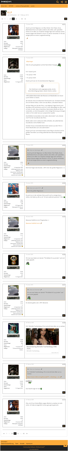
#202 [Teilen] (63, 58)
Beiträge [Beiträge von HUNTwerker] (6, 76)
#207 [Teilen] (63, 285)
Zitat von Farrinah (34, 290)
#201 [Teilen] (63, 24)
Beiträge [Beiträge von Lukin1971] (6, 164)
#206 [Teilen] (63, 254)
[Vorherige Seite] (2, 19)
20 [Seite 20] (10, 19)
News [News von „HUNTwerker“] (5, 80)
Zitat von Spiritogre (34, 150)
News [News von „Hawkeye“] (5, 345)
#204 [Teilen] (63, 183)
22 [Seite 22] (16, 19)
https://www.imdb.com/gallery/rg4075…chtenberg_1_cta (43, 377)
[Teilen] (65, 19)
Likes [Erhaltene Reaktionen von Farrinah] (5, 271)
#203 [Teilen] (63, 145)
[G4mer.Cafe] (6, 2)
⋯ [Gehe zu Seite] (7, 19)
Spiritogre (30, 61)
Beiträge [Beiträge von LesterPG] (6, 202)
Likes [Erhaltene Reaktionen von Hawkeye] (5, 339)
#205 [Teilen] (63, 216)
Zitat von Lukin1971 (35, 188)
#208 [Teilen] (63, 323)
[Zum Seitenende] (65, 445)
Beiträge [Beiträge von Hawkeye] (6, 341)
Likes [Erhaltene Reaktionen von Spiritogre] (5, 41)
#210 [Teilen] (63, 400)
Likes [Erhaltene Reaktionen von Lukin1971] (5, 162)
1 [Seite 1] (6, 433)
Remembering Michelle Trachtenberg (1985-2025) (42, 348)
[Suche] (57, 2)
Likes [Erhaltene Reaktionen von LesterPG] (5, 200)
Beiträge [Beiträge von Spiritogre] (6, 43)
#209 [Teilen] (63, 364)
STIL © (34, 449)
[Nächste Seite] (25, 19)
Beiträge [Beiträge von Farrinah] (6, 273)
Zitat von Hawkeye (34, 369)
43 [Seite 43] (22, 19)
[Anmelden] (61, 2)
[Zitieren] (63, 50)
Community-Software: (34, 447)
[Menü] (66, 2)
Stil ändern (4, 441)
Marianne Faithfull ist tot (33, 223)
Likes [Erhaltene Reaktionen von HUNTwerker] (5, 75)
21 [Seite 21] (13, 19)
